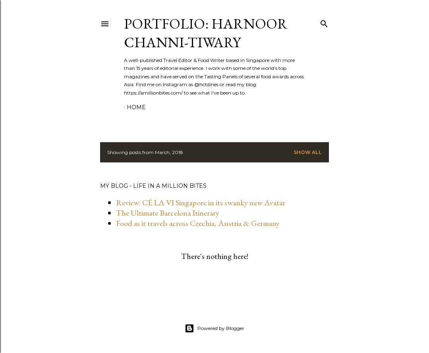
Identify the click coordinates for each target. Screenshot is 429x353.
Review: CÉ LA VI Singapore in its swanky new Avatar (200, 202)
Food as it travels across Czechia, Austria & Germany (198, 223)
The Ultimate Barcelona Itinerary (167, 213)
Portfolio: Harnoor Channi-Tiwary (206, 33)
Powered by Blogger (214, 328)
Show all (308, 152)
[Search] (324, 22)
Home (136, 107)
